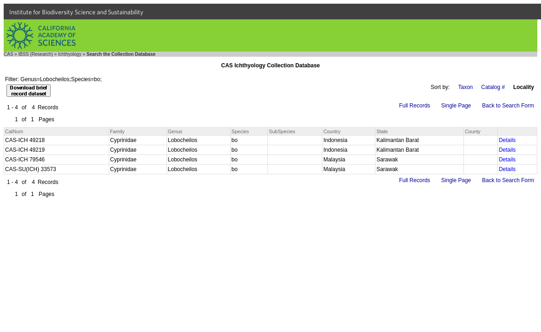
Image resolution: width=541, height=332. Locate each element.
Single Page (456, 105)
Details (507, 140)
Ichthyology (70, 54)
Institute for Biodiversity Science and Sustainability (76, 12)
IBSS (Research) (35, 54)
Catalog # (493, 87)
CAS (8, 54)
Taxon (465, 87)
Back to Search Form (508, 105)
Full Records (414, 105)
